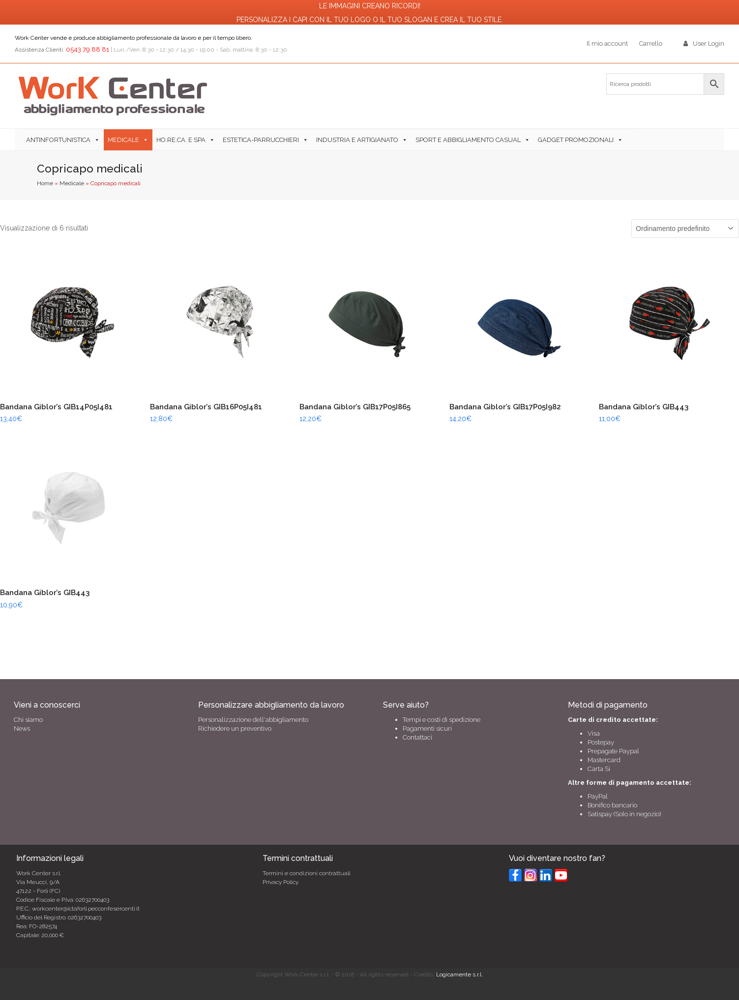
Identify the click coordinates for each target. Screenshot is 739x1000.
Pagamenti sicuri (427, 728)
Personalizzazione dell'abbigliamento (253, 719)
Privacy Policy (280, 882)
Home (45, 183)
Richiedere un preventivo (234, 728)
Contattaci (417, 737)
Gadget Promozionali (576, 139)
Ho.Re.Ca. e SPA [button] (181, 139)
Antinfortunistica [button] (58, 139)
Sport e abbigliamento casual (468, 139)
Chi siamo (28, 719)
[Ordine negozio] (685, 228)
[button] (631, 139)
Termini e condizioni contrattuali (307, 873)
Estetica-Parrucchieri (261, 139)
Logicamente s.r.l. (459, 974)
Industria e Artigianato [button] (357, 139)
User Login (708, 43)
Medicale (123, 139)
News (22, 728)
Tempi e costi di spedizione (441, 719)
